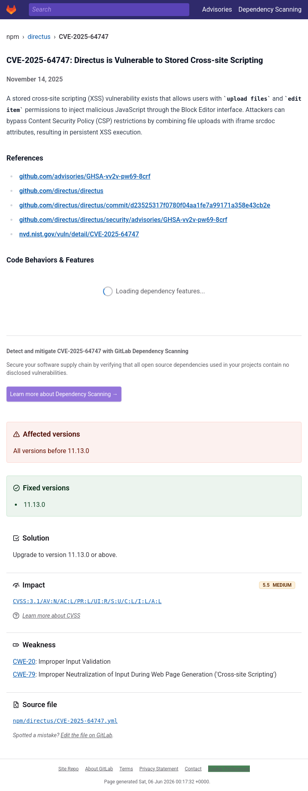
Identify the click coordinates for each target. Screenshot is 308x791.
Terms (126, 768)
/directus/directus (61, 191)
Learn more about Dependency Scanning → (64, 394)
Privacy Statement (159, 768)
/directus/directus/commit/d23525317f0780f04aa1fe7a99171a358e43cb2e (144, 205)
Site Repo (69, 768)
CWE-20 (24, 661)
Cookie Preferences (229, 768)
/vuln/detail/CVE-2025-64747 (79, 234)
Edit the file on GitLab (86, 735)
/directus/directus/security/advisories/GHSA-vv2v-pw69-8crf (123, 220)
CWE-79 (24, 674)
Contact (193, 768)
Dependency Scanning (270, 9)
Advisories (217, 9)
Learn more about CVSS (51, 615)
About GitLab (99, 768)
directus (39, 37)
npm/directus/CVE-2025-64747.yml (65, 721)
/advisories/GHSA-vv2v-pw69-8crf (84, 176)
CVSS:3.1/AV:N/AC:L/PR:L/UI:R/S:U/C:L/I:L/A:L (87, 601)
